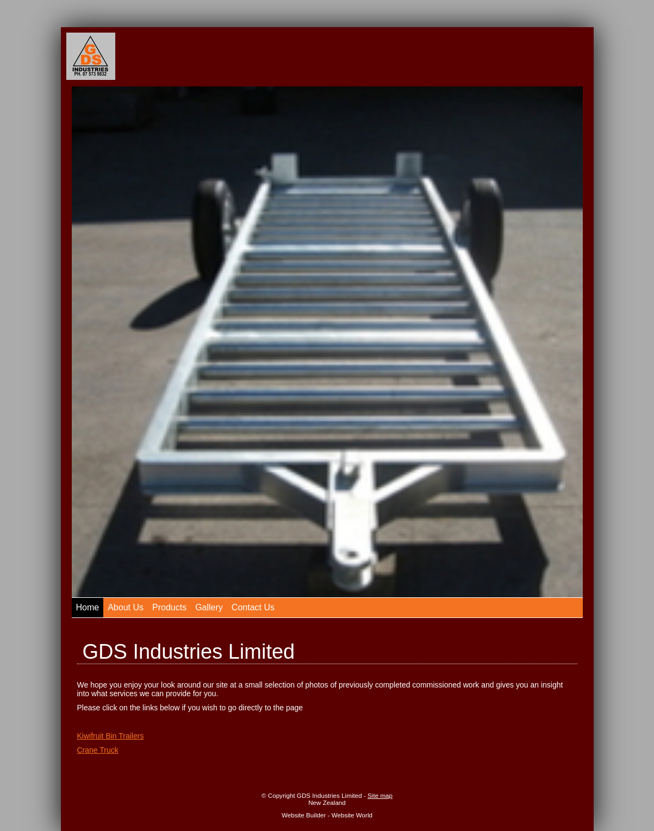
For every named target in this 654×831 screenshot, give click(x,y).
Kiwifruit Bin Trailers (110, 736)
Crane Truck (98, 750)
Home (87, 607)
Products (169, 607)
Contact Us (253, 607)
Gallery (209, 607)
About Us (126, 607)
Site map (380, 795)
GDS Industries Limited (329, 795)
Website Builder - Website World (327, 814)
